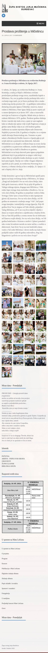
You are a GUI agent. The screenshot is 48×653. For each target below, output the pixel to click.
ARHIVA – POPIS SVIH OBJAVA (13, 459)
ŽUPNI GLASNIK (8, 464)
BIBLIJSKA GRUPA (9, 466)
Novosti (18, 35)
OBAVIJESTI (6, 461)
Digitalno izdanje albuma (10, 573)
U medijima (6, 598)
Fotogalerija (6, 593)
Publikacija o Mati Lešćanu (11, 568)
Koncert (4, 563)
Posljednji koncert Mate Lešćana (12, 603)
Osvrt (3, 608)
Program (4, 559)
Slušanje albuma (7, 578)
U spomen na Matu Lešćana (11, 549)
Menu (40, 24)
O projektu (5, 554)
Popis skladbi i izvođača (10, 583)
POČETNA (5, 456)
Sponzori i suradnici (8, 588)
